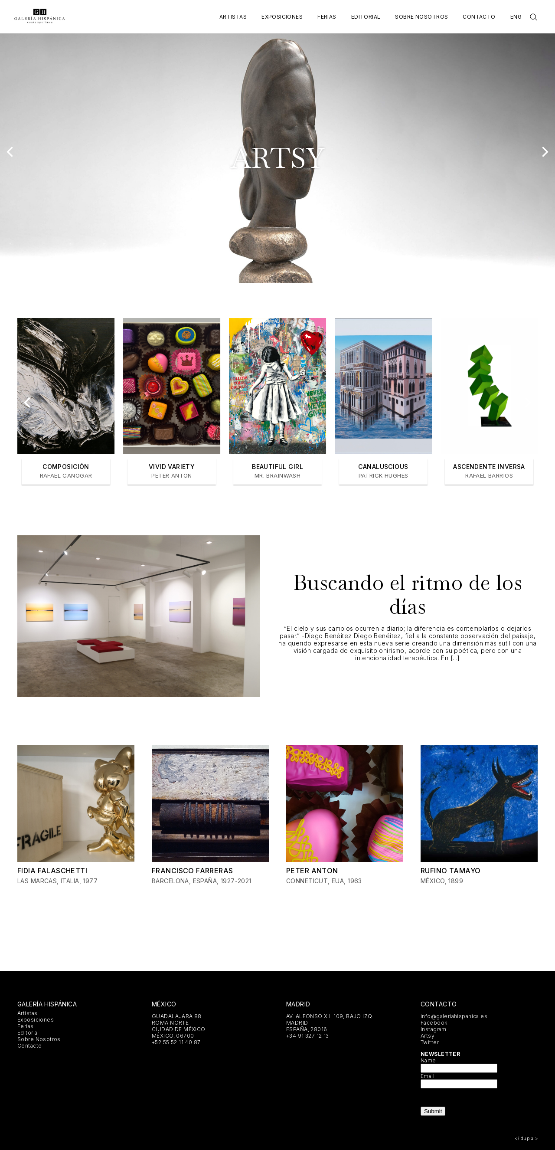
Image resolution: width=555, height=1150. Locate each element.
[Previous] (11, 152)
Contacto (479, 16)
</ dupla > (526, 1138)
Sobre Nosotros (421, 16)
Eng (516, 16)
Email (427, 1076)
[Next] (544, 152)
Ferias (326, 16)
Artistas (233, 16)
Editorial (366, 16)
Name (428, 1060)
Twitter (430, 1042)
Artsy (427, 1035)
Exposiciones (282, 16)
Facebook (434, 1022)
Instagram (434, 1029)
